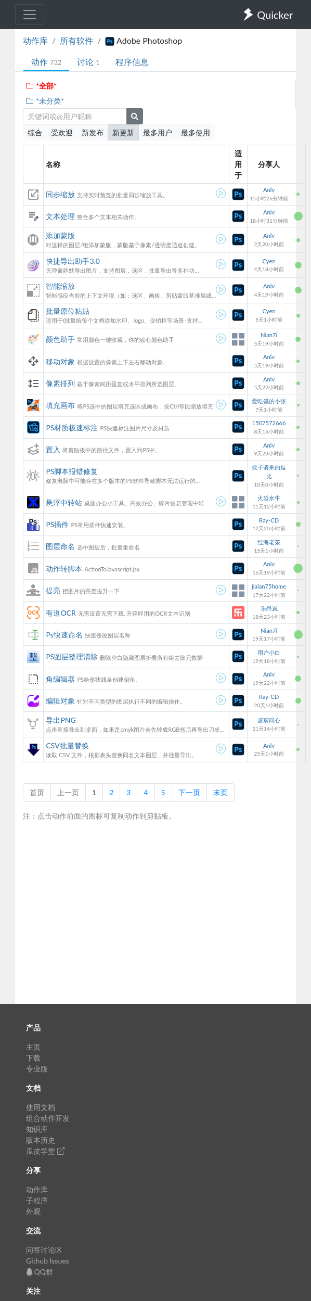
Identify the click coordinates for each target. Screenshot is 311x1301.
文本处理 (60, 216)
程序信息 (132, 62)
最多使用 (195, 132)
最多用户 (157, 132)
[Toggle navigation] (29, 14)
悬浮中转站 (64, 502)
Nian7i (269, 334)
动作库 (35, 40)
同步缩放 (60, 194)
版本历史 (40, 1140)
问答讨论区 (44, 1249)
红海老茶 (268, 542)
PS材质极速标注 (72, 427)
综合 (35, 132)
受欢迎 (62, 132)
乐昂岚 (269, 608)
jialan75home (269, 586)
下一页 (189, 792)
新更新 (123, 132)
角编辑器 (60, 678)
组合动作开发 (48, 1118)
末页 (220, 792)
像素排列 (60, 383)
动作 (46, 62)
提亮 (53, 590)
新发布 (92, 132)
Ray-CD (269, 520)
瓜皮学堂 (45, 1150)
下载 (33, 1057)
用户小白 (268, 652)
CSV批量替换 (67, 745)
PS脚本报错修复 (72, 471)
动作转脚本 (64, 568)
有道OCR (60, 612)
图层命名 (60, 546)
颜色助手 (60, 339)
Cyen (269, 261)
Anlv (269, 189)
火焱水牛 (268, 497)
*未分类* (44, 100)
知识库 (37, 1129)
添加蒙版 (60, 235)
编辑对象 (60, 700)
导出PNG (60, 720)
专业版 (37, 1068)
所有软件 (76, 40)
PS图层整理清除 (72, 656)
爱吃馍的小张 (269, 401)
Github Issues (47, 1260)
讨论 (88, 62)
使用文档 (40, 1107)
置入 (53, 449)
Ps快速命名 (64, 634)
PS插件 (57, 524)
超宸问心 (268, 720)
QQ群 (39, 1271)
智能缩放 (60, 286)
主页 (33, 1046)
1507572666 (269, 422)
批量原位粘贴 (67, 311)
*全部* (41, 85)
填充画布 (60, 405)
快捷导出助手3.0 (73, 261)
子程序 (37, 1200)
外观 (33, 1211)
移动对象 (60, 361)
